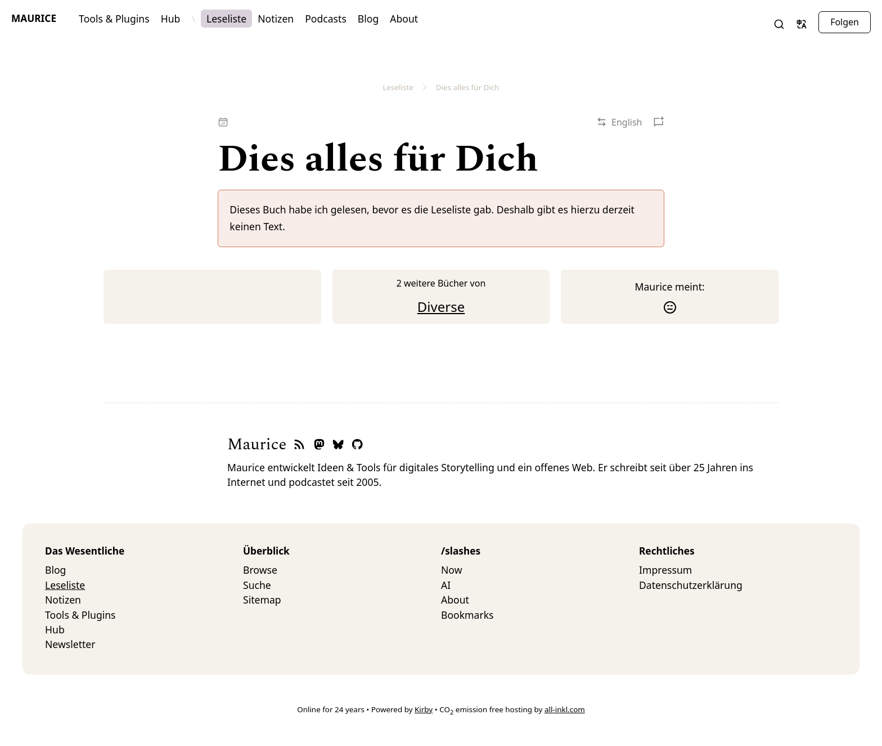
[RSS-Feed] (299, 445)
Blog (368, 18)
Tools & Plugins (114, 18)
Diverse (441, 306)
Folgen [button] (844, 22)
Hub (171, 18)
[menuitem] (144, 569)
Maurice (33, 18)
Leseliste (226, 18)
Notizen (276, 18)
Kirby (424, 709)
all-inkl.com (564, 709)
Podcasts (325, 18)
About (404, 18)
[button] (779, 24)
